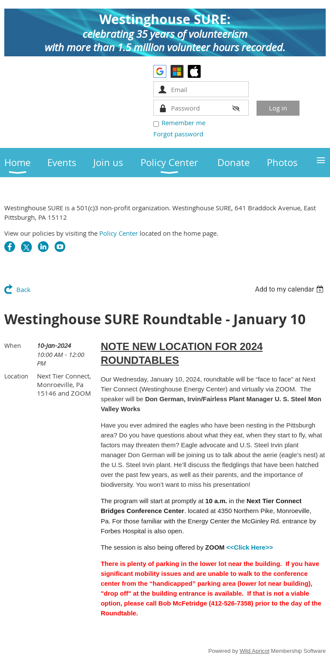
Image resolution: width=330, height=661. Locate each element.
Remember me (183, 122)
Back (23, 289)
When (12, 345)
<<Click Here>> (249, 547)
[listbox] (290, 289)
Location (16, 376)
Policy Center (118, 233)
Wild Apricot (254, 651)
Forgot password (178, 133)
